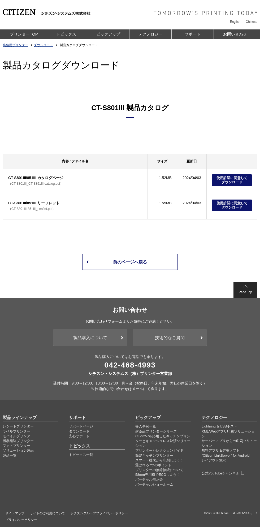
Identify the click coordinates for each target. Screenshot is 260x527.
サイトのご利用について (47, 511)
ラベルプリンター (16, 430)
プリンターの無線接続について (159, 468)
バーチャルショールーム (154, 483)
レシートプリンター (18, 425)
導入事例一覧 (145, 425)
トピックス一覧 (81, 453)
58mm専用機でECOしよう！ (157, 473)
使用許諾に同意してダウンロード (232, 180)
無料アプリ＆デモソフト (221, 449)
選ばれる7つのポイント (153, 463)
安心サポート (79, 435)
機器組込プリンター (18, 439)
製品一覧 (9, 454)
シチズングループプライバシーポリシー (99, 511)
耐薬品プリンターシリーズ (156, 430)
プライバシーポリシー (21, 518)
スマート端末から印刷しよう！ (159, 459)
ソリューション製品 (18, 449)
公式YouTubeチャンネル (220, 472)
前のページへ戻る (130, 262)
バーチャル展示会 (149, 478)
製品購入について (90, 336)
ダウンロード (79, 430)
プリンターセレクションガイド (159, 449)
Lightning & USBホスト (219, 425)
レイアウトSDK (214, 459)
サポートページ (81, 425)
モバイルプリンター (18, 435)
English (235, 22)
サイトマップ (14, 511)
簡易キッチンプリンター (154, 454)
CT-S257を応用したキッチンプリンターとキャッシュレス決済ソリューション (162, 439)
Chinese (251, 22)
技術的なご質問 (170, 336)
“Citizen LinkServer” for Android (226, 454)
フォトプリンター (16, 444)
